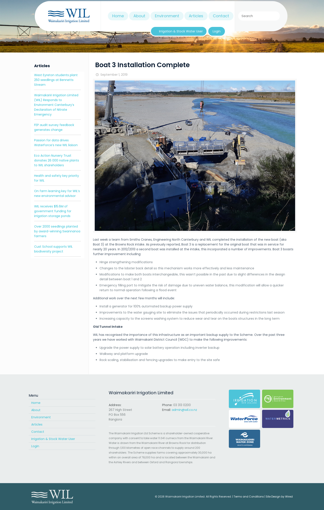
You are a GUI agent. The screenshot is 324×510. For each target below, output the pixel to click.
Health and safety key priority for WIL (56, 178)
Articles (36, 424)
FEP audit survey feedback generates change (54, 127)
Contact (37, 431)
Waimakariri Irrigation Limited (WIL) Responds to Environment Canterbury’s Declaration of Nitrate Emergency (56, 105)
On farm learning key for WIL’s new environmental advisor (57, 193)
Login (35, 446)
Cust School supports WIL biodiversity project (53, 249)
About (35, 410)
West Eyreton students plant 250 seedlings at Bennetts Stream (56, 80)
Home (35, 403)
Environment (41, 417)
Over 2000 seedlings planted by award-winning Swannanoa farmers (57, 231)
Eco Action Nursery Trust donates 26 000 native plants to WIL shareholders (56, 160)
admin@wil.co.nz (184, 410)
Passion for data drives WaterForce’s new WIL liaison (56, 142)
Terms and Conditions (249, 496)
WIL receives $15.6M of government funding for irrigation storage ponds (52, 211)
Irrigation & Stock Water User (53, 439)
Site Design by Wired (279, 496)
